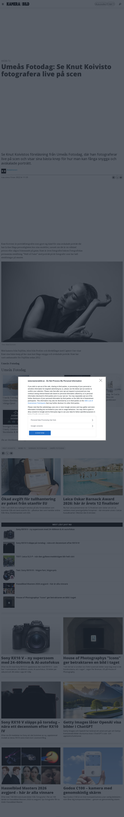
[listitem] (62, 420)
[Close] (101, 381)
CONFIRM (39, 433)
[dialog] (62, 408)
